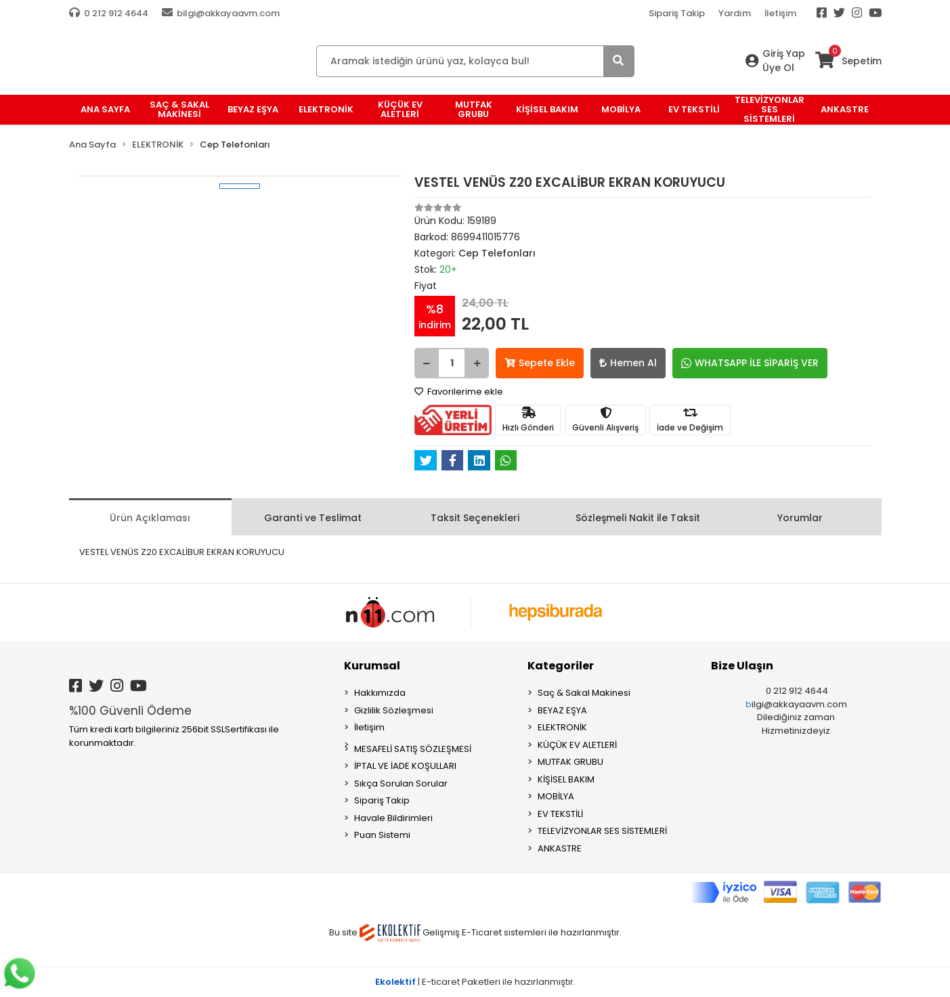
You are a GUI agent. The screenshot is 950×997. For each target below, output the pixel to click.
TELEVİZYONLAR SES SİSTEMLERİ (602, 830)
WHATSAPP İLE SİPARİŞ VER (750, 363)
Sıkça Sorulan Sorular (401, 783)
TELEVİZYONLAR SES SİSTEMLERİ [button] (769, 110)
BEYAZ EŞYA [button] (253, 109)
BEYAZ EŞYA (562, 710)
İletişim (780, 13)
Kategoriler (560, 665)
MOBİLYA (556, 796)
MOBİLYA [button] (621, 109)
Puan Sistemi (382, 834)
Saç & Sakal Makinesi (584, 692)
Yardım (734, 13)
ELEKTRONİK (562, 727)
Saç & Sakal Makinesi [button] (179, 109)
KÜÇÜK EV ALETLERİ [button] (400, 109)
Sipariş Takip (677, 13)
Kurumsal (372, 665)
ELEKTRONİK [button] (326, 109)
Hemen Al (628, 363)
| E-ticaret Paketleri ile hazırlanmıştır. (475, 981)
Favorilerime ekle (458, 391)
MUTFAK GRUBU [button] (473, 109)
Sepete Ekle (539, 363)
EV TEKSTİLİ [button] (694, 109)
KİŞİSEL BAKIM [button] (547, 109)
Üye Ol (778, 67)
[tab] (150, 516)
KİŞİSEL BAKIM (566, 779)
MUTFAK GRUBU (570, 761)
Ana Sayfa (105, 109)
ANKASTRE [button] (845, 109)
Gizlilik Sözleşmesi (393, 710)
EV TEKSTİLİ (560, 813)
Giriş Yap (783, 53)
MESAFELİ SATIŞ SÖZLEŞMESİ (412, 749)
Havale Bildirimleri (393, 818)
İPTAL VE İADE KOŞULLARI (405, 765)
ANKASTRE (560, 848)
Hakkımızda (380, 692)
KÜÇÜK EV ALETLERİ (577, 744)
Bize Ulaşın (742, 665)
